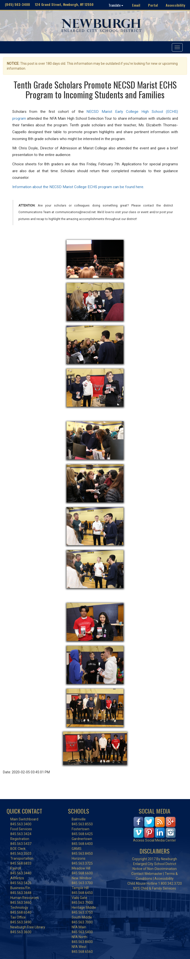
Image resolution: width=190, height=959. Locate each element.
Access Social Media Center (154, 840)
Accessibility (175, 5)
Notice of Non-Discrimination (155, 869)
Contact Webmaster (147, 874)
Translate (116, 5)
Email (136, 5)
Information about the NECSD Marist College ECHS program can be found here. (78, 187)
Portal (153, 5)
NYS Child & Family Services (154, 888)
